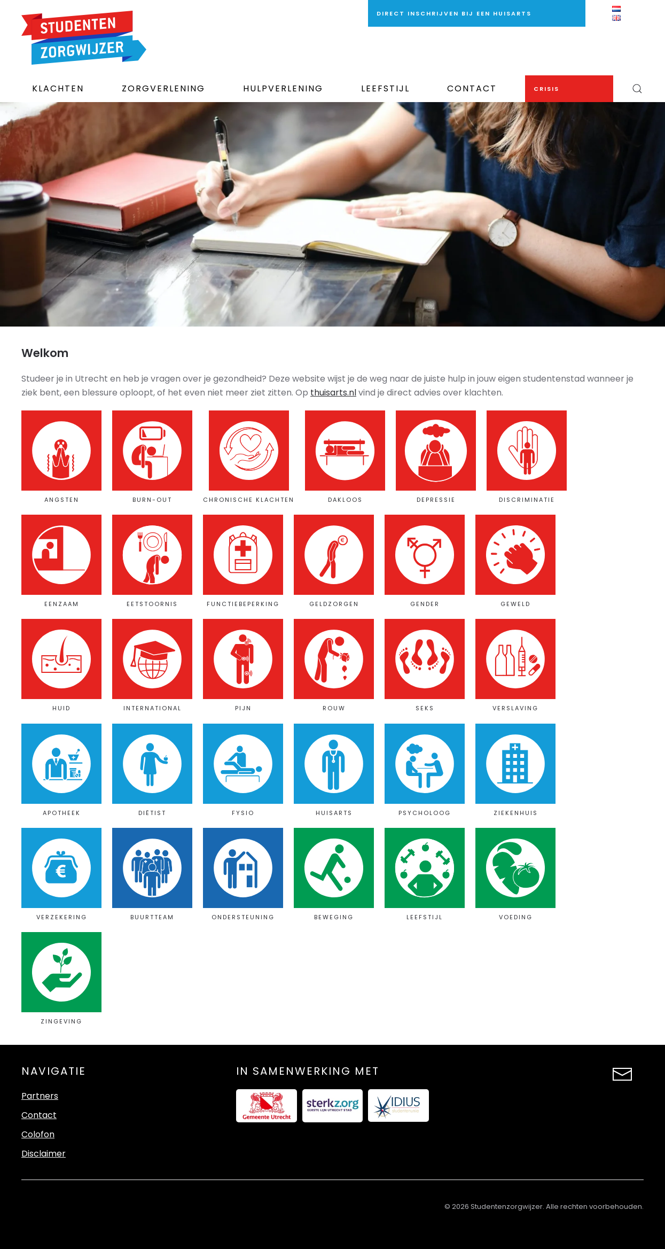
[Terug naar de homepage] (83, 38)
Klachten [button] (58, 88)
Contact (472, 88)
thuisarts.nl (333, 392)
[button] (637, 88)
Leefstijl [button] (385, 88)
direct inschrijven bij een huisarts (454, 13)
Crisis (546, 88)
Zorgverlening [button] (163, 88)
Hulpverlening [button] (283, 88)
